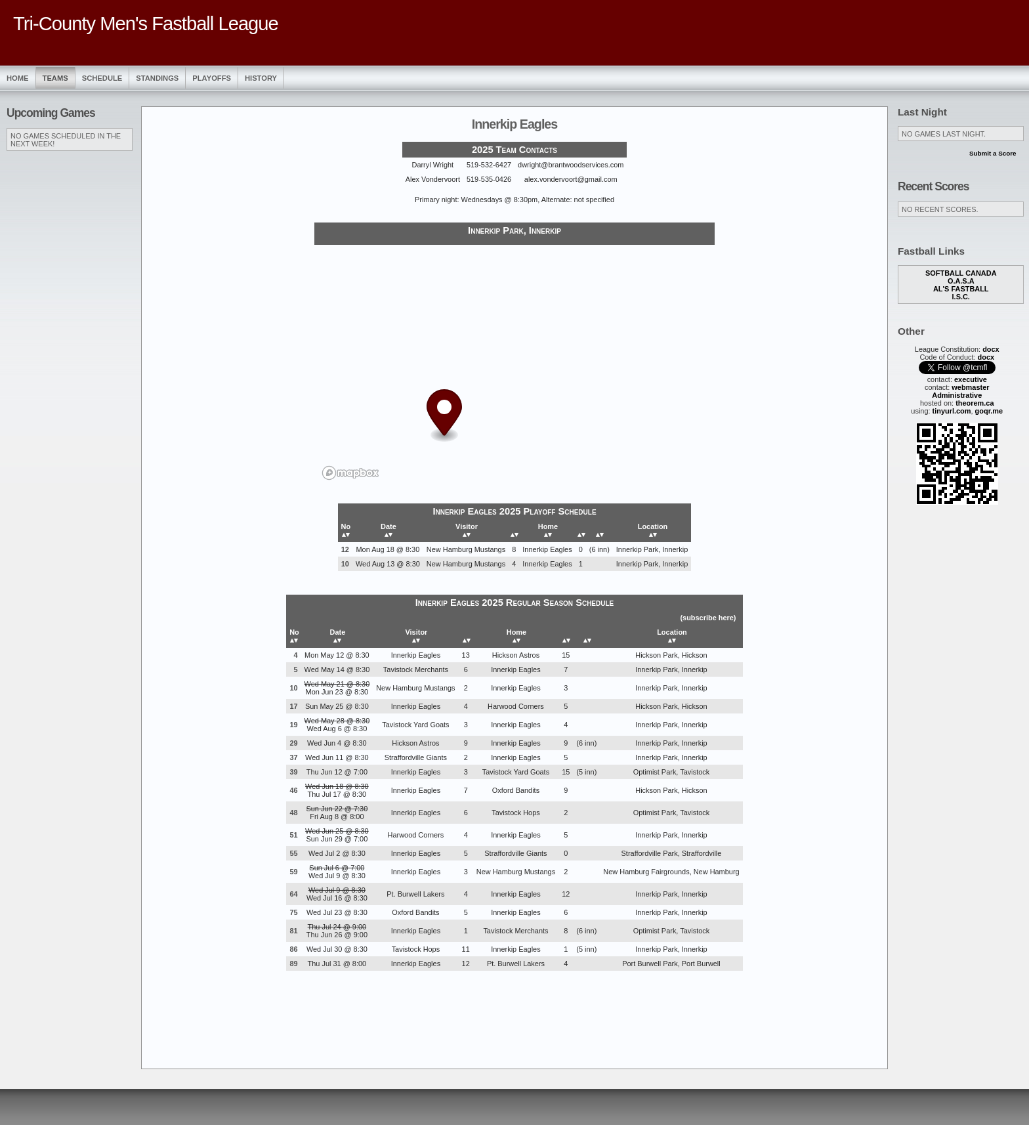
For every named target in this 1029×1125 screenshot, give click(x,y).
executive (970, 379)
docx (990, 349)
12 (345, 549)
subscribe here (708, 618)
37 (293, 757)
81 (293, 931)
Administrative (957, 395)
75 (293, 912)
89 (293, 963)
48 (293, 813)
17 (293, 706)
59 (293, 872)
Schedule (102, 78)
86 (293, 949)
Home (18, 78)
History (261, 78)
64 (293, 894)
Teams (55, 78)
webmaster (970, 387)
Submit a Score (993, 153)
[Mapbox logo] (350, 472)
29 (293, 743)
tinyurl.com (952, 411)
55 (293, 853)
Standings (157, 78)
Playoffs (211, 78)
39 (293, 772)
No (346, 530)
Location (653, 530)
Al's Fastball (961, 289)
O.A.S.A (961, 281)
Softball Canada (961, 273)
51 (293, 835)
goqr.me (989, 411)
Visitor (466, 530)
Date (388, 530)
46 (293, 790)
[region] (514, 366)
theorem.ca (975, 403)
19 (293, 725)
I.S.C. (961, 297)
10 (345, 564)
